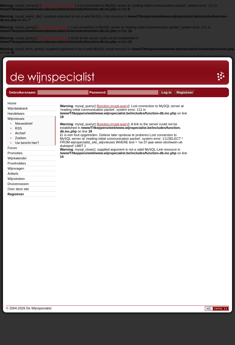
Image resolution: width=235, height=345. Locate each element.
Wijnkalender (17, 158)
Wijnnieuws (16, 118)
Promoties (15, 153)
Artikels (13, 173)
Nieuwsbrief (23, 123)
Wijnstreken (16, 178)
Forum (12, 148)
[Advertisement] (211, 190)
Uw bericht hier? (27, 143)
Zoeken (20, 138)
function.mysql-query (53, 27)
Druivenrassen (18, 184)
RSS (18, 128)
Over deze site (18, 189)
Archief (20, 133)
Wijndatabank (18, 108)
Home (12, 103)
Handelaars (16, 113)
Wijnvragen (16, 168)
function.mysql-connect (58, 5)
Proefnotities (17, 163)
